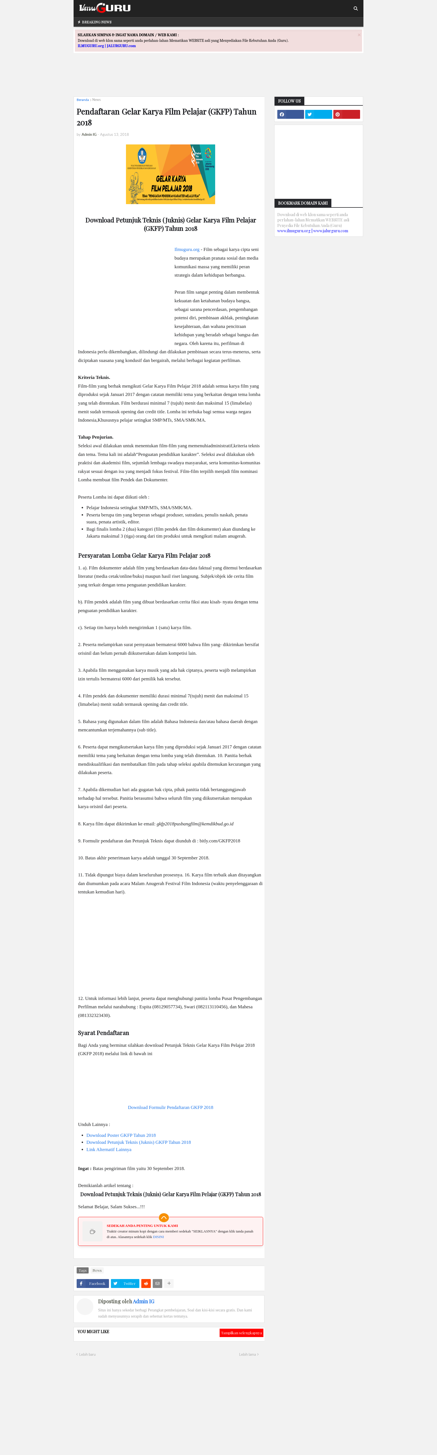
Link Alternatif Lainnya (108, 1149)
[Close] (359, 35)
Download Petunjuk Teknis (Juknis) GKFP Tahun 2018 (138, 1142)
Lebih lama (247, 1354)
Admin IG (143, 1301)
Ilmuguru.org (187, 249)
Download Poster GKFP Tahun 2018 (121, 1135)
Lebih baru (87, 1354)
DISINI (158, 1237)
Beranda (83, 100)
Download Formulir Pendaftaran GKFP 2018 (170, 1107)
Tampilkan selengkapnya (241, 1332)
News (96, 100)
